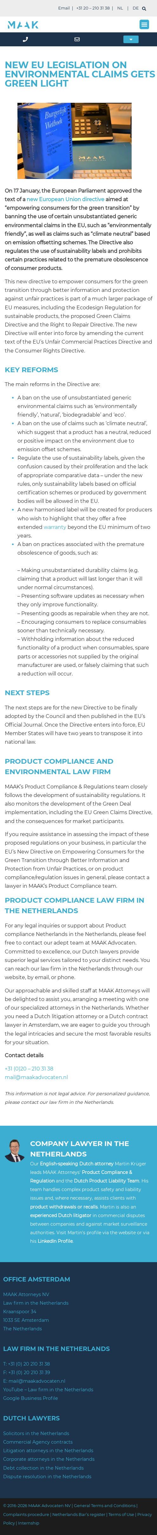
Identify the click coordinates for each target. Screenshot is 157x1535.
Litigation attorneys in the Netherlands (48, 1450)
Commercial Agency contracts (38, 1442)
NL (120, 8)
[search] (144, 9)
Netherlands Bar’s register (78, 1514)
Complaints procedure (26, 1514)
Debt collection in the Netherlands (43, 1468)
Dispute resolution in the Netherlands (47, 1476)
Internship (28, 1523)
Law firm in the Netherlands (36, 1303)
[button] (144, 24)
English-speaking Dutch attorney (77, 1164)
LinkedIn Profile (55, 1241)
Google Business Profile (30, 1398)
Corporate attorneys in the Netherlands (49, 1459)
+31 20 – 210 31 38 (93, 8)
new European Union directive (65, 199)
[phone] (26, 39)
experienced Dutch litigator (60, 1215)
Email (64, 8)
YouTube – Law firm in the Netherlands (48, 1390)
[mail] (78, 39)
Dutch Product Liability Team (106, 1181)
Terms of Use (121, 1514)
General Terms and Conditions (104, 1505)
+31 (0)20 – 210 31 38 (29, 1069)
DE (136, 8)
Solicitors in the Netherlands (36, 1433)
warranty (55, 527)
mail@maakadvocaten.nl (36, 1077)
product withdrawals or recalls (64, 1207)
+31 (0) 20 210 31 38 (29, 1364)
